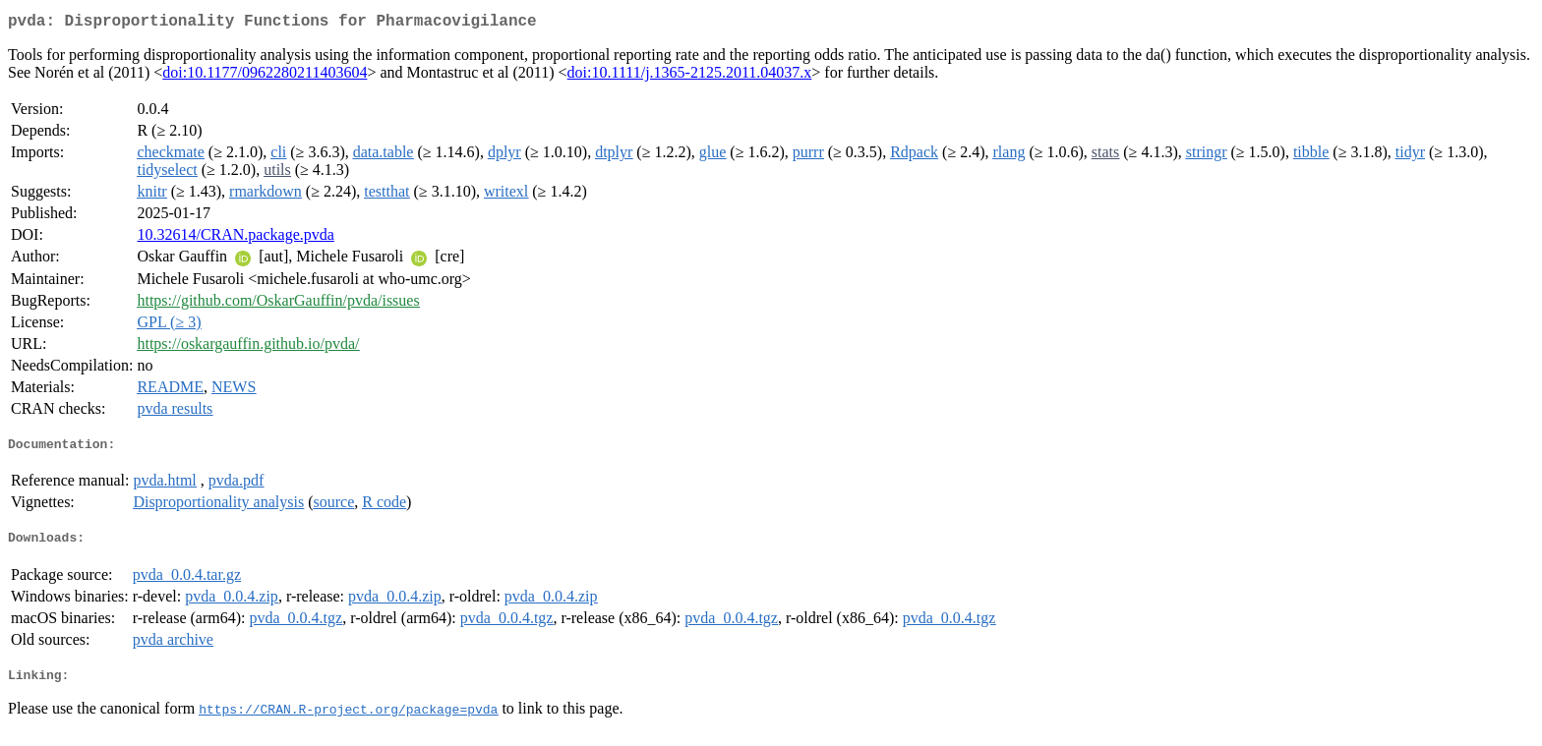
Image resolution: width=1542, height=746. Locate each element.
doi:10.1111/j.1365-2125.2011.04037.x (689, 76)
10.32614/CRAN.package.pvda (235, 238)
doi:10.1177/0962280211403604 (264, 76)
